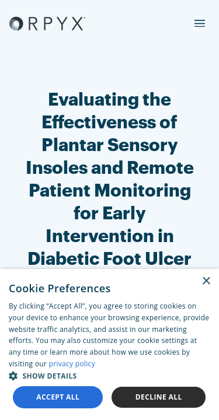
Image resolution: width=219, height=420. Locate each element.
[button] (109, 376)
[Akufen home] (47, 23)
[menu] (199, 23)
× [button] (205, 281)
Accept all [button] (57, 397)
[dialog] (109, 344)
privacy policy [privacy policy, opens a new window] (72, 364)
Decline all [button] (158, 397)
